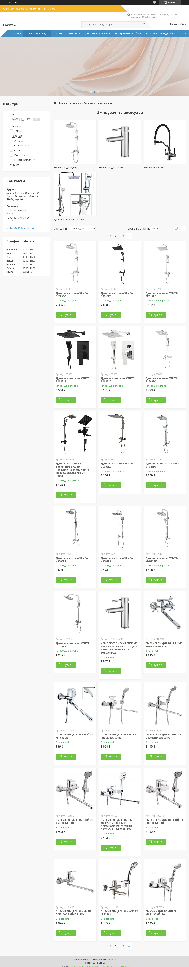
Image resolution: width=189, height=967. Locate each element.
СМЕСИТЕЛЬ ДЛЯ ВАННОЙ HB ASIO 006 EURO (74, 821)
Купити (68, 315)
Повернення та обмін (128, 33)
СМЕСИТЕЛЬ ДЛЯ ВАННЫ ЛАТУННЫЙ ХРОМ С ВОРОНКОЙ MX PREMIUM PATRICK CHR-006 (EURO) (116, 824)
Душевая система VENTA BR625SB (72, 380)
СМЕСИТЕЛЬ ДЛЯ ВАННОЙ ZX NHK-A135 (74, 736)
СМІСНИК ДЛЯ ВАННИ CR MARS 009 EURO (161, 913)
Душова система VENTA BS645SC (162, 380)
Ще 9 (16, 164)
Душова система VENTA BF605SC (72, 294)
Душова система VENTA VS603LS (117, 559)
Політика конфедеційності (162, 33)
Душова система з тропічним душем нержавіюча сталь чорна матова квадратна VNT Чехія (72, 469)
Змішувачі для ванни (111, 167)
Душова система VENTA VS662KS (72, 559)
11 (122, 236)
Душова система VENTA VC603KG (117, 465)
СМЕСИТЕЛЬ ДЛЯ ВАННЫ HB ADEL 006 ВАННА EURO (73, 913)
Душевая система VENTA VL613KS (72, 644)
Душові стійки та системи (69, 219)
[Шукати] (144, 24)
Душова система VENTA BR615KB (117, 294)
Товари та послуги (37, 33)
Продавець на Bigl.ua (95, 962)
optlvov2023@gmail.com (20, 228)
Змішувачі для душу (65, 167)
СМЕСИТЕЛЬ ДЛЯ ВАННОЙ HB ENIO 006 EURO (164, 821)
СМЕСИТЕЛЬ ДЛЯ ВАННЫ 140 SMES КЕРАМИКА (164, 644)
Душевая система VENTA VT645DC (162, 465)
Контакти (74, 33)
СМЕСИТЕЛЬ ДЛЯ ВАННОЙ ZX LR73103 (119, 913)
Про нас (58, 33)
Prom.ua (112, 959)
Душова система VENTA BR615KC (162, 294)
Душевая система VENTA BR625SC (117, 380)
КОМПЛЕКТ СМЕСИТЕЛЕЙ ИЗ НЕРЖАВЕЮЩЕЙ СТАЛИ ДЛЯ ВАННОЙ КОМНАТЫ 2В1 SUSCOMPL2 (119, 647)
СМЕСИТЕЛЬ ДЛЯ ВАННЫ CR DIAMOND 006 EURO (163, 736)
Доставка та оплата (97, 33)
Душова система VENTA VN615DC (162, 559)
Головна (16, 33)
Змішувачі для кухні (155, 167)
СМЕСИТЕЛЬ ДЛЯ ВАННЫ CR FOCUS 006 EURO (118, 736)
